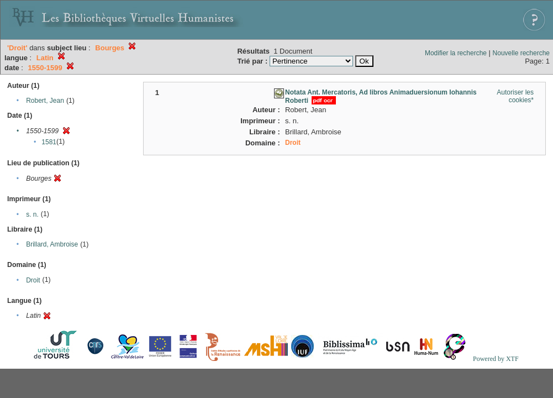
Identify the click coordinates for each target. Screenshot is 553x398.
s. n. (32, 214)
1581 (48, 142)
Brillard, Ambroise (52, 244)
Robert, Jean (45, 100)
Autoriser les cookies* (515, 96)
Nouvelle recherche (521, 53)
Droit (33, 280)
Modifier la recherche (456, 53)
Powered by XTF (496, 359)
